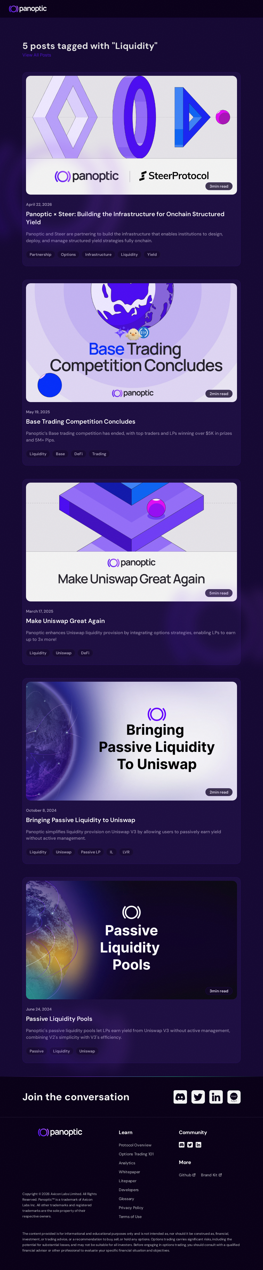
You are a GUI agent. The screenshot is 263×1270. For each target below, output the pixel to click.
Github (187, 1174)
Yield (152, 254)
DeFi (78, 453)
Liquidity (129, 254)
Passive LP (90, 851)
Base (60, 453)
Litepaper (127, 1180)
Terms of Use (130, 1216)
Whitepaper (129, 1171)
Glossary (126, 1198)
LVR (126, 851)
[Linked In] (216, 1097)
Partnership (40, 254)
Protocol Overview (135, 1145)
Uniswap (64, 652)
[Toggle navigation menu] (256, 9)
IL (111, 851)
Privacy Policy (131, 1207)
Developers (129, 1189)
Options (68, 254)
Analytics (127, 1162)
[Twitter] (198, 1097)
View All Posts (36, 55)
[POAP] (234, 1097)
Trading (99, 453)
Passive (37, 1051)
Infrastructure (98, 254)
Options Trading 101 (136, 1153)
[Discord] (180, 1097)
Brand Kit (211, 1174)
